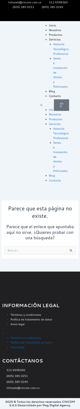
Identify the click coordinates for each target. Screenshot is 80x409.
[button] (45, 105)
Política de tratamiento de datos (31, 319)
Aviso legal (18, 324)
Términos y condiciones (26, 315)
